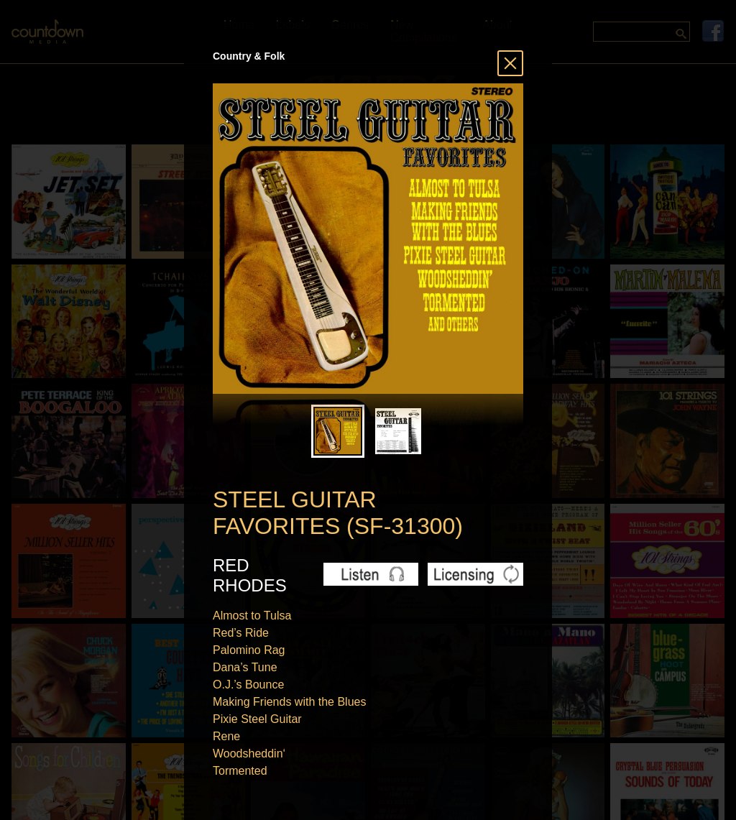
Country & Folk (249, 56)
